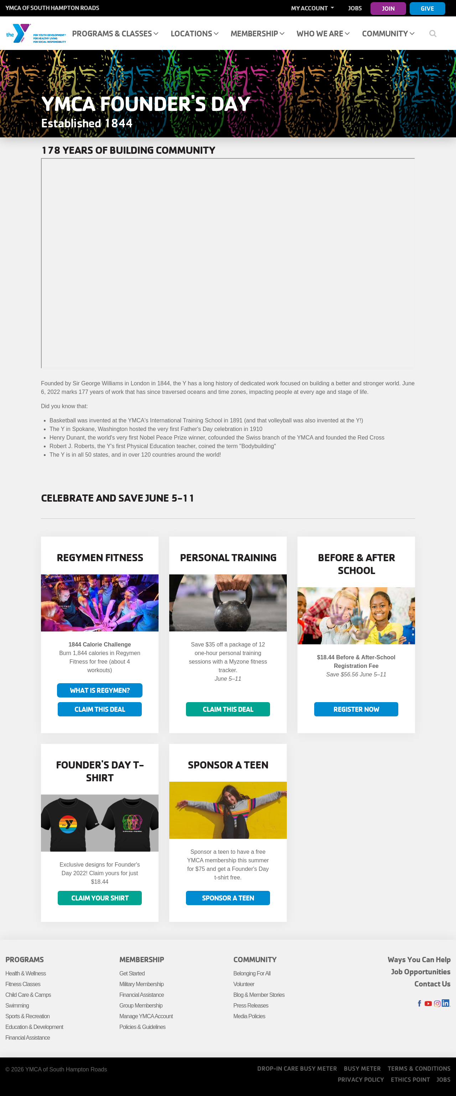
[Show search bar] (435, 33)
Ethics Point (410, 1079)
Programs (24, 959)
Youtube (428, 1003)
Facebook (419, 1003)
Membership (257, 33)
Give (427, 8)
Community (388, 33)
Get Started (132, 973)
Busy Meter (362, 1068)
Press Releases (250, 1006)
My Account (310, 8)
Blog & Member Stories (259, 995)
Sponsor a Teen (228, 897)
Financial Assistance (27, 1038)
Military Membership (141, 984)
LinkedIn (446, 1003)
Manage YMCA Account (146, 1016)
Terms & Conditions (419, 1068)
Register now (356, 709)
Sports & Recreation (27, 1016)
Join (388, 8)
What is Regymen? (100, 690)
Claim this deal (228, 709)
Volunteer (243, 984)
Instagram (437, 1003)
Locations (194, 33)
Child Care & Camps (28, 995)
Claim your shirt (100, 897)
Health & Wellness (25, 973)
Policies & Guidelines (142, 1027)
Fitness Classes (22, 984)
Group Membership (140, 1006)
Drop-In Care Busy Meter (297, 1068)
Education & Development (34, 1027)
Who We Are (322, 33)
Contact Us (432, 984)
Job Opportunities (421, 971)
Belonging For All (251, 973)
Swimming (17, 1006)
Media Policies (249, 1016)
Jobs (355, 8)
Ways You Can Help (419, 959)
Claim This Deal (99, 709)
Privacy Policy (361, 1079)
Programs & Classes (115, 33)
